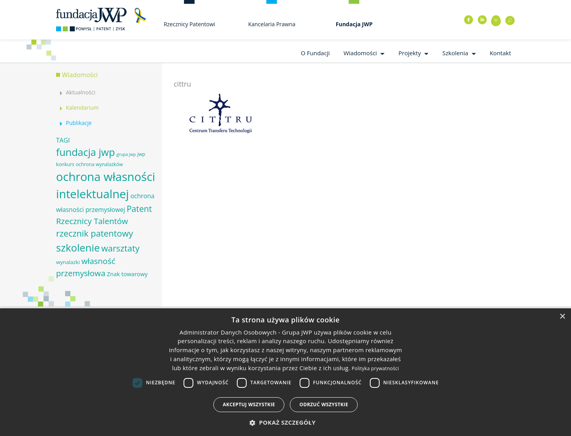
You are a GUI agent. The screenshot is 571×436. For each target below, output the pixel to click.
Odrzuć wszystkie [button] (323, 404)
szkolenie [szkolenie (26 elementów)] (78, 248)
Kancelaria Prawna (272, 24)
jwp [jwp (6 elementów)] (141, 154)
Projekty (409, 53)
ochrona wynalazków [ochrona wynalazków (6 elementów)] (99, 164)
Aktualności (80, 92)
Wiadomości (360, 53)
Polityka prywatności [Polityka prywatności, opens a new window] (375, 368)
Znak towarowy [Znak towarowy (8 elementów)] (127, 274)
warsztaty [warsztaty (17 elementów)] (120, 248)
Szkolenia (455, 53)
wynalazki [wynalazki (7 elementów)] (68, 262)
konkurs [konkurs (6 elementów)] (65, 164)
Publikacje (79, 123)
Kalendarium (82, 107)
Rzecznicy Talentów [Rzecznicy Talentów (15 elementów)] (92, 220)
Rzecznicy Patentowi (189, 24)
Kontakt (500, 53)
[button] (285, 422)
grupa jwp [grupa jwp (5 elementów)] (126, 154)
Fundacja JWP (354, 24)
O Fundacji (315, 53)
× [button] (562, 317)
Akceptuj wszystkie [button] (249, 404)
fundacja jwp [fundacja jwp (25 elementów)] (85, 152)
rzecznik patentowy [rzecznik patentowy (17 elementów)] (94, 233)
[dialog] (285, 372)
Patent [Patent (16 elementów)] (139, 208)
